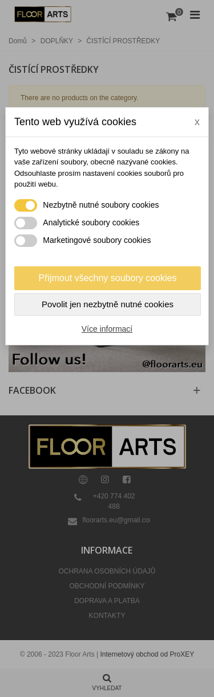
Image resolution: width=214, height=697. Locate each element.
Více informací (107, 328)
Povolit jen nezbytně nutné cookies (107, 304)
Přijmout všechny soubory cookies (108, 278)
